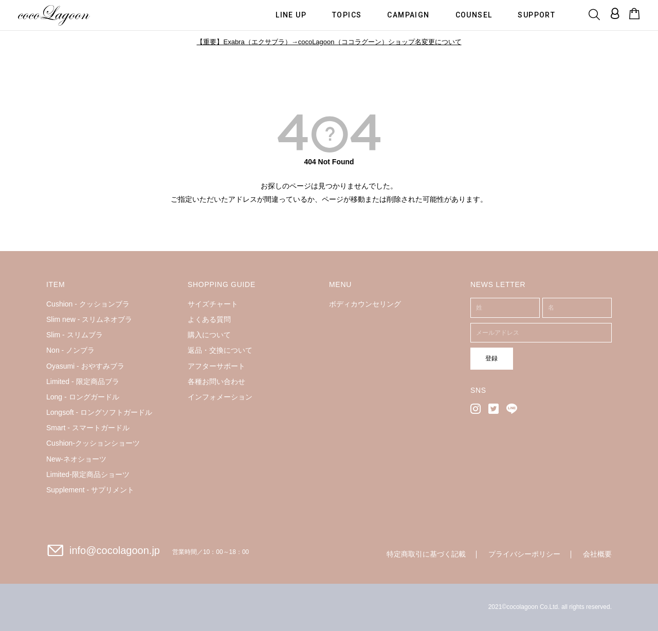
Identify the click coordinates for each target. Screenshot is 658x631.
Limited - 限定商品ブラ (82, 381)
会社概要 (597, 554)
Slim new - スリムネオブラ (89, 319)
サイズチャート (213, 304)
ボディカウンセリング (365, 304)
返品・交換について (220, 350)
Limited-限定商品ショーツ (88, 474)
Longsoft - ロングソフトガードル (99, 412)
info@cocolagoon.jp (114, 550)
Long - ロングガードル (82, 397)
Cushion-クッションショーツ (93, 443)
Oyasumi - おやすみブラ (85, 366)
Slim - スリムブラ (74, 335)
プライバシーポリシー (524, 554)
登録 (487, 357)
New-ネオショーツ (76, 459)
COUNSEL (473, 14)
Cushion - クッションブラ (88, 304)
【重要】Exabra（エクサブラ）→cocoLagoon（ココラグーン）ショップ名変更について (328, 42)
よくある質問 (209, 319)
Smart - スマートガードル (88, 428)
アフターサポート (216, 366)
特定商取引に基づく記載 (426, 554)
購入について (209, 335)
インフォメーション (220, 397)
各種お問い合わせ (216, 381)
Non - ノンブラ (70, 350)
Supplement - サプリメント (90, 490)
